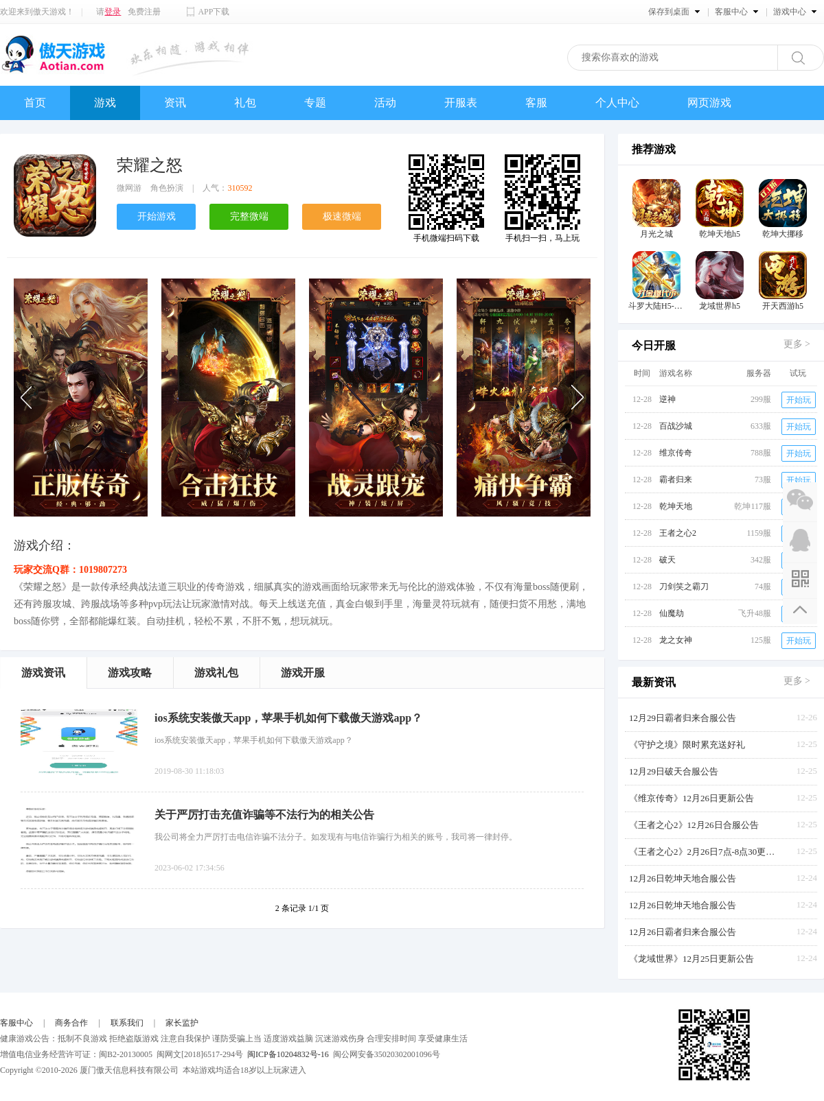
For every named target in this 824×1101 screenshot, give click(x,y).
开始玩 (798, 400)
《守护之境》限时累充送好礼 (687, 744)
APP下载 (213, 11)
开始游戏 (156, 216)
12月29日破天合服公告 (673, 771)
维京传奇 (675, 453)
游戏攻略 (130, 672)
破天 (667, 560)
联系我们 (127, 1023)
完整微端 (249, 216)
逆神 (667, 399)
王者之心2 (677, 533)
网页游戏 (709, 102)
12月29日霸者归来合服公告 (682, 718)
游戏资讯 (43, 672)
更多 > (796, 344)
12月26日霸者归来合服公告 (682, 932)
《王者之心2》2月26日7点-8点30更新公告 (704, 852)
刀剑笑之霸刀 (684, 586)
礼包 (245, 102)
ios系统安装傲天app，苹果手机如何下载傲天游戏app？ (288, 718)
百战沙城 (675, 426)
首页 (35, 102)
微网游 (129, 188)
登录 (112, 11)
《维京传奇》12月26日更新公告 (691, 798)
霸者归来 (675, 479)
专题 (315, 102)
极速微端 (342, 216)
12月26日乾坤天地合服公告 (682, 878)
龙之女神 (675, 640)
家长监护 (181, 1023)
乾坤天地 (675, 506)
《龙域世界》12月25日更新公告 (691, 959)
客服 (536, 102)
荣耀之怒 (150, 165)
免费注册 (144, 11)
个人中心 (617, 102)
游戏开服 (303, 672)
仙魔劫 (671, 613)
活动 (385, 102)
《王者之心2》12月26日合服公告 (694, 825)
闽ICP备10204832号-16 (288, 1054)
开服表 (460, 102)
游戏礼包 (216, 672)
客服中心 (16, 1023)
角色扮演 (166, 188)
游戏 (105, 102)
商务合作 (71, 1023)
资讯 (175, 102)
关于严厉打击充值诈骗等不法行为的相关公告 (264, 814)
